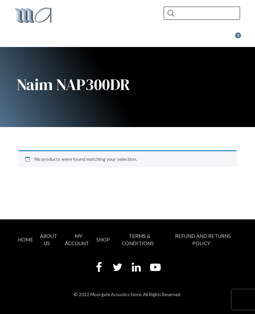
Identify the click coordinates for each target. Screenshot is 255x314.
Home (25, 240)
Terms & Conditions (138, 239)
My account (77, 239)
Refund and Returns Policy (203, 239)
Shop (103, 240)
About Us (48, 239)
